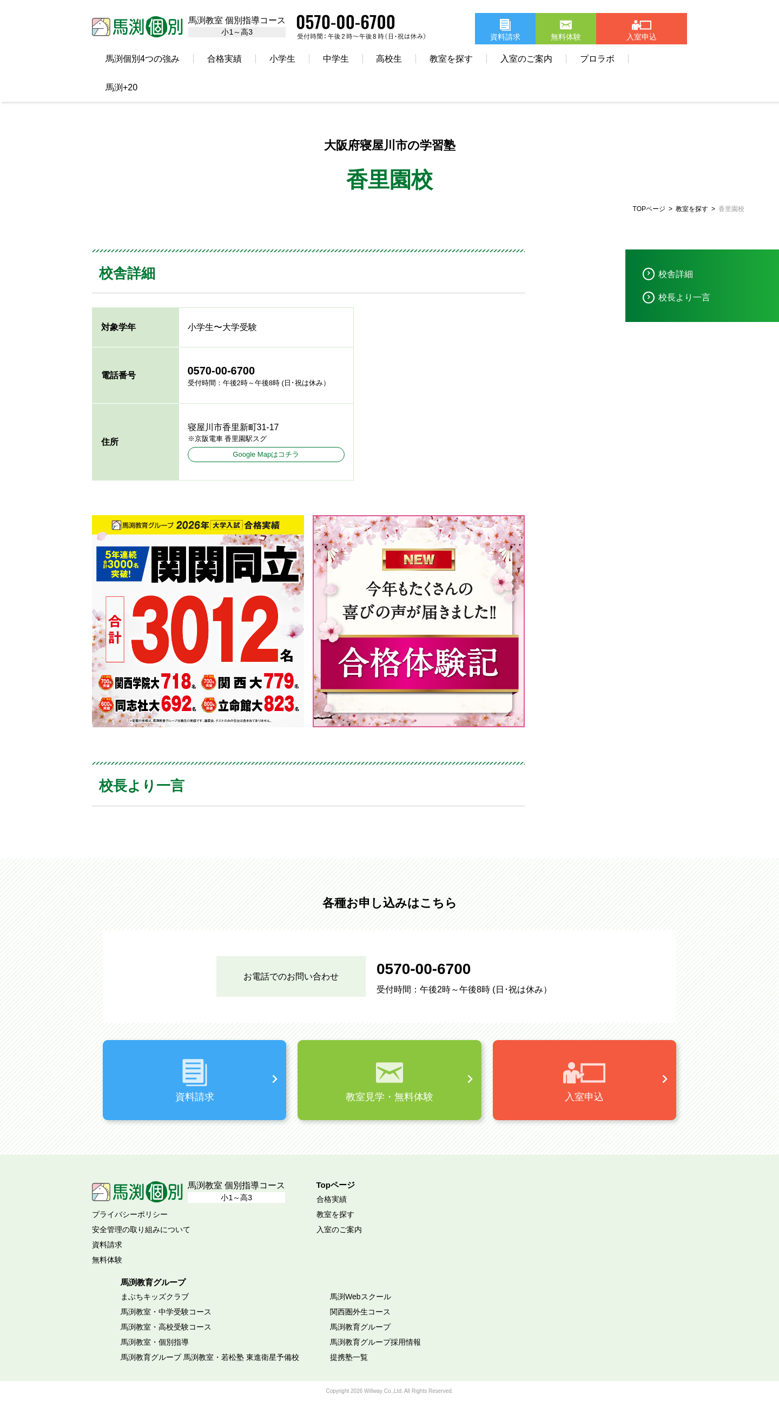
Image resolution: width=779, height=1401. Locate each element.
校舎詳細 (675, 274)
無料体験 (107, 1259)
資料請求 (107, 1244)
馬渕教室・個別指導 (155, 1342)
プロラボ (597, 58)
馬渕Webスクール (360, 1296)
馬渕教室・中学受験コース (166, 1311)
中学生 (336, 58)
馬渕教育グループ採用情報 (375, 1342)
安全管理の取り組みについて (141, 1229)
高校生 (389, 58)
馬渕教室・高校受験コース (166, 1327)
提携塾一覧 (349, 1357)
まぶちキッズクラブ (155, 1296)
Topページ (335, 1184)
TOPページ (649, 209)
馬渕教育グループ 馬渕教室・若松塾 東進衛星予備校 (210, 1357)
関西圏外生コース (360, 1311)
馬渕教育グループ (360, 1327)
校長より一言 (684, 297)
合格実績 (224, 58)
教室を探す (451, 58)
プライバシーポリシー (130, 1214)
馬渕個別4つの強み (142, 58)
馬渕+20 (121, 87)
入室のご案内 (526, 58)
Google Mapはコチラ (266, 454)
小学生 (282, 58)
